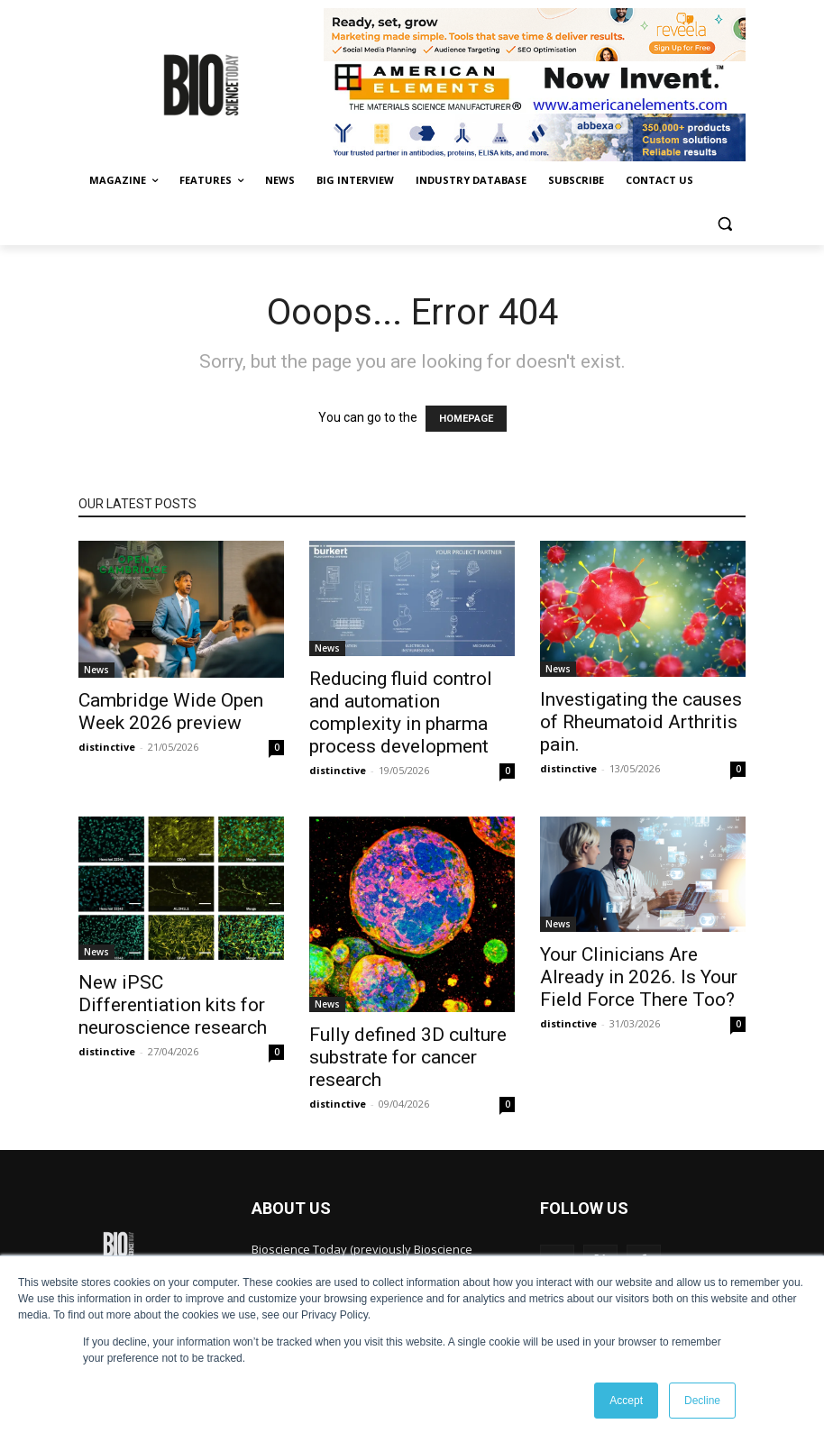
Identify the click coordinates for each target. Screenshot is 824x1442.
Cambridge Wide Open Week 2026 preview (170, 711)
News (96, 669)
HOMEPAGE (466, 418)
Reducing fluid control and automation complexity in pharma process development (400, 712)
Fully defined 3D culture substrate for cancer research (408, 1057)
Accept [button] (626, 1400)
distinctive (106, 746)
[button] (724, 224)
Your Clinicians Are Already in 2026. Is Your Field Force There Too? (638, 977)
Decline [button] (702, 1400)
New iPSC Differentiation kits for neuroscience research (172, 1005)
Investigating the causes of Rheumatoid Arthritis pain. (641, 722)
